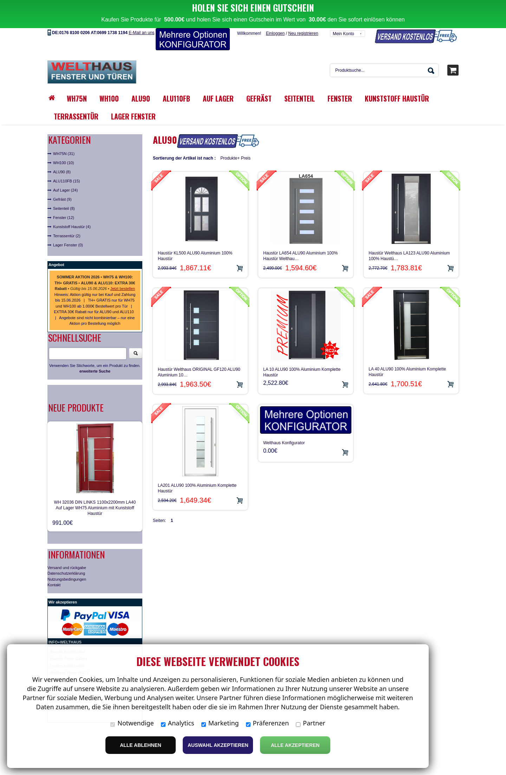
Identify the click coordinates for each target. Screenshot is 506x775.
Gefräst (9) (62, 182)
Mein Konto (343, 16)
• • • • (94, 265)
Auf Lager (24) (65, 172)
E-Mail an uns (141, 15)
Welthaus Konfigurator (284, 424)
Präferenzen (267, 723)
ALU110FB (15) (66, 163)
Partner (310, 723)
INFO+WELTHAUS (65, 624)
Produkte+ (230, 140)
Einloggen (275, 15)
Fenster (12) (63, 200)
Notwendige (132, 723)
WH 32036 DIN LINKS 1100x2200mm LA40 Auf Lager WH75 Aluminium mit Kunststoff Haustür (95, 490)
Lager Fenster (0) (68, 227)
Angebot (56, 247)
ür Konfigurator (72, 634)
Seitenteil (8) (64, 191)
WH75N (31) (63, 136)
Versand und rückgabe (66, 550)
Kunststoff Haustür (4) (72, 209)
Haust (55, 634)
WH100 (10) (63, 145)
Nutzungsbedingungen (66, 561)
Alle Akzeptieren (295, 745)
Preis (246, 140)
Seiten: (159, 502)
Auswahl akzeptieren (218, 745)
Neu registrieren (303, 15)
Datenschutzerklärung (66, 556)
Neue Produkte (76, 389)
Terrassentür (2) (66, 218)
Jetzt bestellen (122, 271)
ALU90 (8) (62, 154)
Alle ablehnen (140, 745)
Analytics (177, 723)
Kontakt (53, 567)
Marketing (220, 723)
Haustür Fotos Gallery (68, 641)
